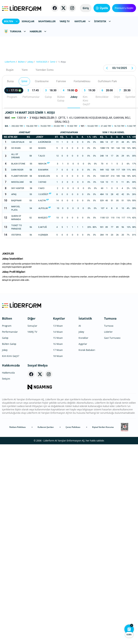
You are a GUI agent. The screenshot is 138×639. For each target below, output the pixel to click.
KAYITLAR (82, 21)
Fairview (61, 81)
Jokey (73, 97)
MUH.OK (42, 163)
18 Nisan (58, 356)
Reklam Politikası (17, 427)
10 (5, 200)
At (80, 325)
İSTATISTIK (102, 21)
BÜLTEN (11, 21)
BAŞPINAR (16, 200)
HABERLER (38, 31)
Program (12, 97)
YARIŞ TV (65, 21)
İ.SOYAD (42, 182)
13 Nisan (58, 325)
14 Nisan (58, 331)
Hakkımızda (11, 365)
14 (5, 234)
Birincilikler (102, 97)
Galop (48, 97)
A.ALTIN (42, 200)
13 (5, 227)
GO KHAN (15, 148)
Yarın (25, 69)
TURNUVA (15, 31)
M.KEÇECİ (43, 217)
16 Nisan (58, 343)
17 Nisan (58, 350)
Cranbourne (41, 81)
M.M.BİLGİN (44, 176)
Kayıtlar (59, 318)
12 (5, 217)
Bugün (10, 69)
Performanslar (30, 97)
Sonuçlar (32, 325)
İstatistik (85, 318)
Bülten (7, 318)
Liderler (108, 331)
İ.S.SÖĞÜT (43, 194)
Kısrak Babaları (87, 350)
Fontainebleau (82, 81)
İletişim (6, 378)
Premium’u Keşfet (124, 8)
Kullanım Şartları (46, 427)
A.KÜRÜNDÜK (44, 142)
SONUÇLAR (28, 21)
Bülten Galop (61, 98)
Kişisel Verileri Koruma (103, 427)
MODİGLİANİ (17, 182)
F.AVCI (41, 188)
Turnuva (110, 318)
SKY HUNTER (17, 188)
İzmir (24, 81)
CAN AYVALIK (17, 142)
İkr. (7, 126)
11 (5, 208)
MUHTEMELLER (47, 21)
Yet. (83, 126)
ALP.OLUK (43, 208)
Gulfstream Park (107, 81)
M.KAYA (42, 148)
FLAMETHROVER (19, 176)
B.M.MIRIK (43, 169)
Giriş (86, 8)
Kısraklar (83, 337)
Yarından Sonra (45, 69)
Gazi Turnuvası (112, 337)
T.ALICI (41, 155)
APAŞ (13, 194)
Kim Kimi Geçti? (86, 100)
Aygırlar (83, 343)
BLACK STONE (18, 163)
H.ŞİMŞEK (43, 235)
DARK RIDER (17, 169)
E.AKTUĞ (42, 227)
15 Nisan (58, 337)
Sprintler (130, 97)
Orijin (117, 97)
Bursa (10, 81)
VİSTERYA (16, 235)
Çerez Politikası (73, 427)
